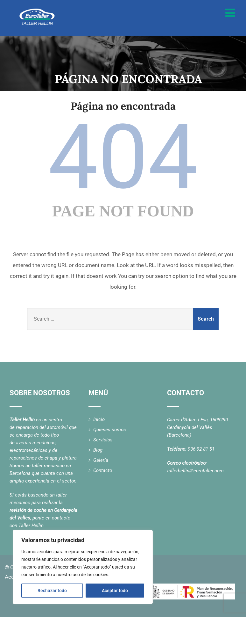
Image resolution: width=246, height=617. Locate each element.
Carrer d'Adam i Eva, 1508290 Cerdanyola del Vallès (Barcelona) (197, 427)
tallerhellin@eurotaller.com (195, 471)
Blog (97, 450)
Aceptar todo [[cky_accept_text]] (115, 590)
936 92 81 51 (201, 449)
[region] (83, 567)
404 (123, 157)
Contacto (102, 470)
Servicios (103, 440)
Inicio (99, 419)
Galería (100, 460)
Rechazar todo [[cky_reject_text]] (52, 590)
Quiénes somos (109, 429)
